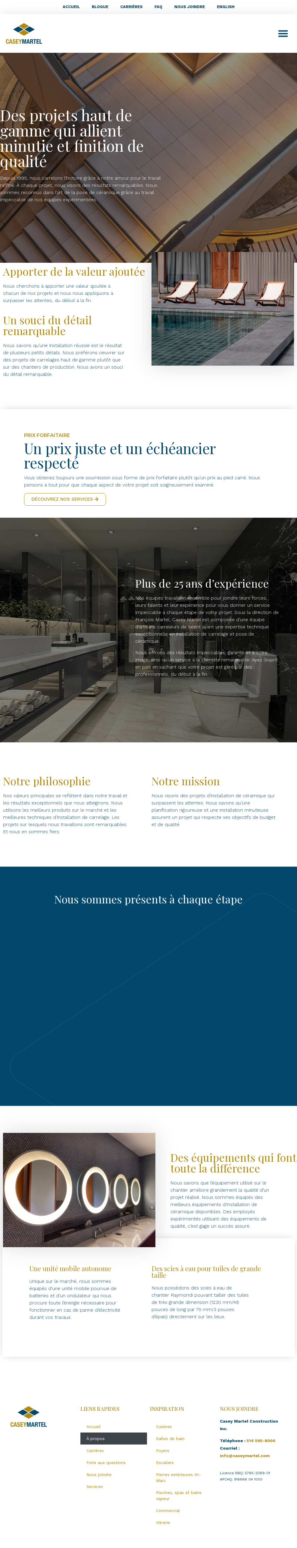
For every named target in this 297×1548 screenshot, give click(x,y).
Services (94, 1486)
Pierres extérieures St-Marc (178, 1477)
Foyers (162, 1450)
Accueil (71, 6)
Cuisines (164, 1426)
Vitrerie (163, 1522)
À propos (95, 1438)
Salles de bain (170, 1438)
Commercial (168, 1510)
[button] (283, 33)
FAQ (158, 6)
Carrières (131, 6)
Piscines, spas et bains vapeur (179, 1495)
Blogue (100, 6)
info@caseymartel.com (245, 1455)
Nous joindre (189, 6)
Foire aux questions (106, 1462)
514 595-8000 (261, 1440)
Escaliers (165, 1462)
